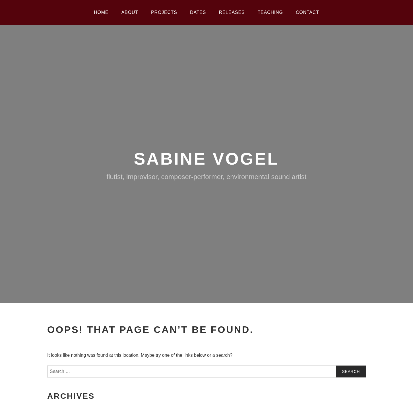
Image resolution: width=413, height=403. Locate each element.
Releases (232, 12)
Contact (307, 12)
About (129, 12)
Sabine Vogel (206, 158)
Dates (198, 12)
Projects (164, 12)
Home (101, 12)
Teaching (270, 12)
